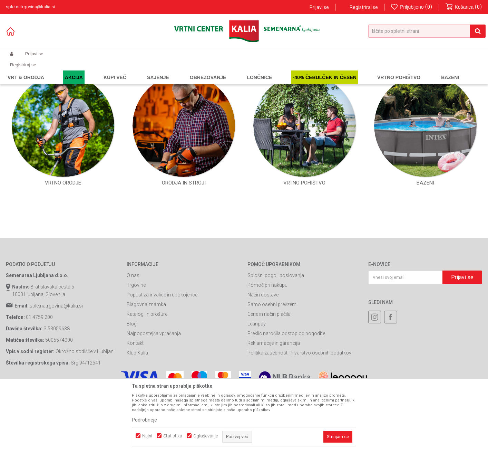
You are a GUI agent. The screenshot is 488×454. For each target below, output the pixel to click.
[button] (427, 31)
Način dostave (263, 357)
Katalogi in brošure (147, 376)
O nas (133, 338)
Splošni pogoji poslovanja (275, 338)
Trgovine (136, 347)
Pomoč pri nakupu (267, 347)
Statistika (172, 435)
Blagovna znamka (146, 367)
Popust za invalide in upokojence (162, 357)
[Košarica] (464, 7)
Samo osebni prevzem (271, 367)
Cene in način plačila (269, 376)
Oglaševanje (205, 435)
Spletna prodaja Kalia (26, 70)
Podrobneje (144, 420)
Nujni (147, 435)
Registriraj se (364, 7)
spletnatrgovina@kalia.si (56, 368)
